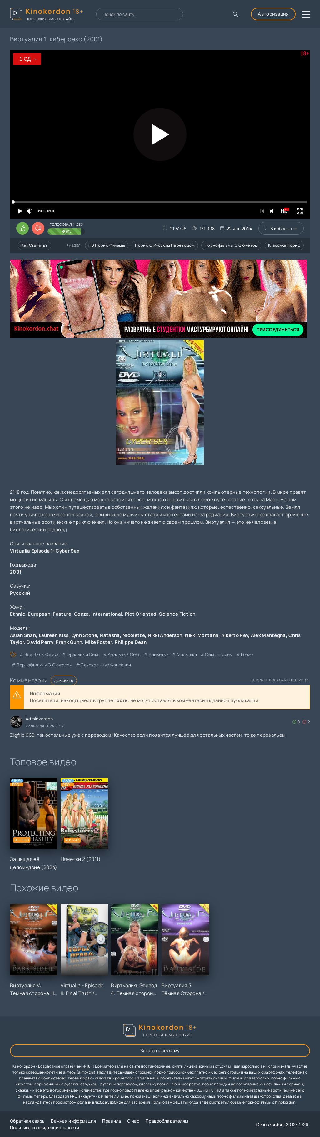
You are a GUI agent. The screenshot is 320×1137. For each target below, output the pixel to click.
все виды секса (41, 654)
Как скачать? (34, 245)
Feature (62, 614)
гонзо (247, 654)
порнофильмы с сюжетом (44, 665)
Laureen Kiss (54, 635)
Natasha (110, 635)
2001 (16, 571)
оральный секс (83, 654)
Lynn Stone (84, 635)
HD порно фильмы (106, 245)
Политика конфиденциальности (44, 1127)
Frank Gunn (69, 642)
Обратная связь (27, 1121)
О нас (133, 1121)
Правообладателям (167, 1121)
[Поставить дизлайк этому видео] (38, 228)
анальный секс (124, 654)
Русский (20, 593)
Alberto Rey (234, 635)
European (39, 614)
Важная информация (73, 1121)
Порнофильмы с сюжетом (231, 245)
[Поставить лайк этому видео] (22, 228)
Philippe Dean (131, 642)
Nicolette (133, 635)
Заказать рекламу (160, 1051)
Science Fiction (177, 614)
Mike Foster (98, 642)
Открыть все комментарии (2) (281, 680)
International (106, 614)
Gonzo (81, 614)
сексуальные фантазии (106, 665)
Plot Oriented (141, 614)
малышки (187, 654)
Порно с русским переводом (165, 245)
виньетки (159, 654)
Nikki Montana (201, 635)
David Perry (40, 642)
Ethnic (17, 614)
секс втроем (219, 654)
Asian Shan (23, 635)
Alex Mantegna (268, 635)
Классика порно (284, 245)
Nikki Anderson (165, 635)
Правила (111, 1121)
